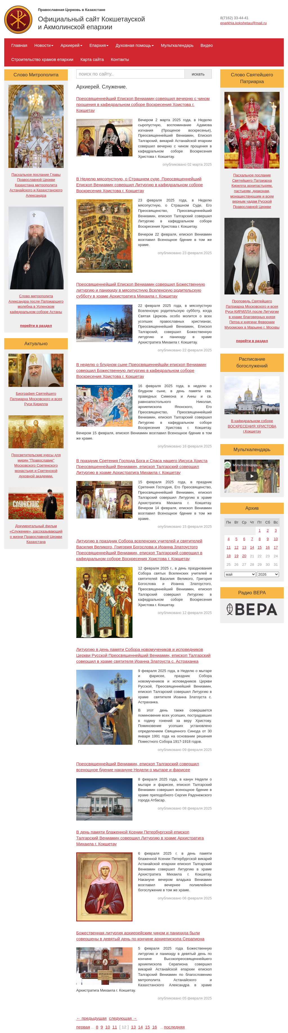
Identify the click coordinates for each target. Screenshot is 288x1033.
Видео (207, 45)
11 (114, 1027)
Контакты (120, 59)
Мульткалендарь (177, 45)
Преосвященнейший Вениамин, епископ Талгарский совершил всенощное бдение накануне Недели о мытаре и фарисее (137, 766)
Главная (19, 45)
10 (107, 1027)
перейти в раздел (36, 325)
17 (276, 547)
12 (236, 547)
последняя (174, 1027)
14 (140, 1027)
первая (83, 1027)
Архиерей (71, 45)
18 (229, 556)
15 (147, 1027)
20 (244, 556)
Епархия (99, 45)
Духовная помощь (135, 45)
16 (154, 1027)
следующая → (123, 1018)
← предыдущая (91, 1018)
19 (236, 556)
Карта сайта (92, 59)
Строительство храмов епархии (42, 59)
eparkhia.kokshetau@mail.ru (243, 23)
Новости (43, 45)
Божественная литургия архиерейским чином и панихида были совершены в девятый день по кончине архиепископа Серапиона (140, 935)
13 (133, 1027)
